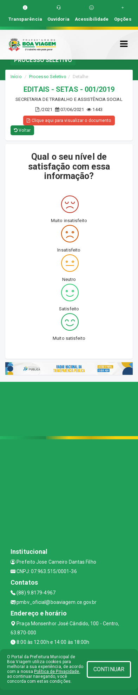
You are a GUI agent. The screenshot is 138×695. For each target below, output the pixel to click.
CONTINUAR (108, 669)
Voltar (22, 130)
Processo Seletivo (47, 76)
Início (16, 76)
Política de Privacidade (56, 671)
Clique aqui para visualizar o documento (69, 120)
